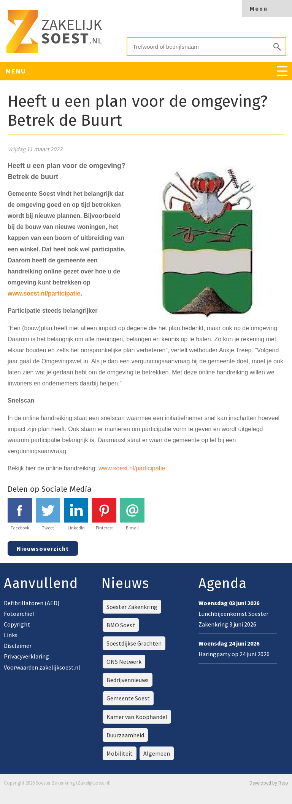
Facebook (20, 514)
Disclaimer (18, 645)
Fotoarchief (19, 613)
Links (10, 635)
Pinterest (104, 514)
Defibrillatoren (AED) (31, 603)
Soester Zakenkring (131, 607)
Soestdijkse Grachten (134, 643)
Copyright (17, 624)
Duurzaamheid (125, 735)
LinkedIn (76, 514)
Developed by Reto (268, 783)
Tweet (48, 514)
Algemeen (156, 753)
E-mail (132, 514)
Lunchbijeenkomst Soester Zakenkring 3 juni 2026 (233, 613)
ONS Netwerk (123, 661)
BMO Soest (120, 625)
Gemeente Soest (128, 698)
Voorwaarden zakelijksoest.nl (42, 667)
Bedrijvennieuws (127, 680)
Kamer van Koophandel (136, 717)
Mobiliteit (119, 753)
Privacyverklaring (26, 656)
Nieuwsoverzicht (43, 548)
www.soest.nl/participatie (131, 468)
